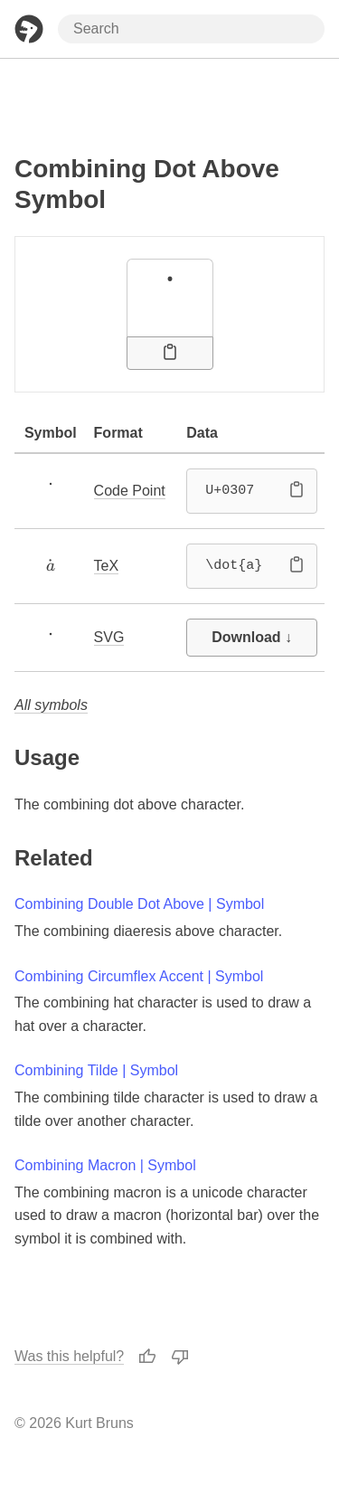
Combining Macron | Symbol (105, 1165)
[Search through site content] (191, 28)
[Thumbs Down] (180, 1355)
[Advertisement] (170, 102)
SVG (109, 637)
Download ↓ (252, 637)
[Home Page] (28, 28)
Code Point (129, 490)
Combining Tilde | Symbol (96, 1070)
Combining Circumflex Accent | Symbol (138, 976)
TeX (106, 565)
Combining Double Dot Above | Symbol (139, 904)
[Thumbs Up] (147, 1355)
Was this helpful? (69, 1356)
